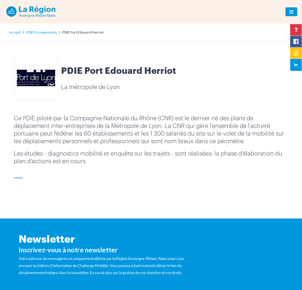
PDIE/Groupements (41, 32)
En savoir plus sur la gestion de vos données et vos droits (136, 272)
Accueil (15, 32)
